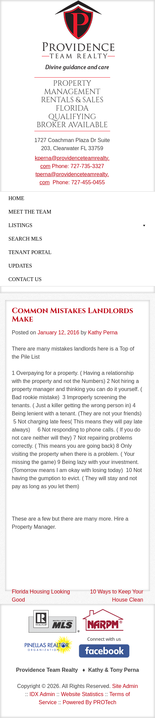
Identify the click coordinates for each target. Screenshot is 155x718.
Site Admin (125, 686)
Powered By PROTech (89, 702)
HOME (16, 198)
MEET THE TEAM (29, 212)
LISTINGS (77, 225)
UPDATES (20, 266)
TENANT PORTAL (30, 252)
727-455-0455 (88, 182)
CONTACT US (24, 279)
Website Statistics (82, 694)
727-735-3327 (87, 166)
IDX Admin (42, 694)
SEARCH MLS (25, 239)
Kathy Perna (103, 332)
